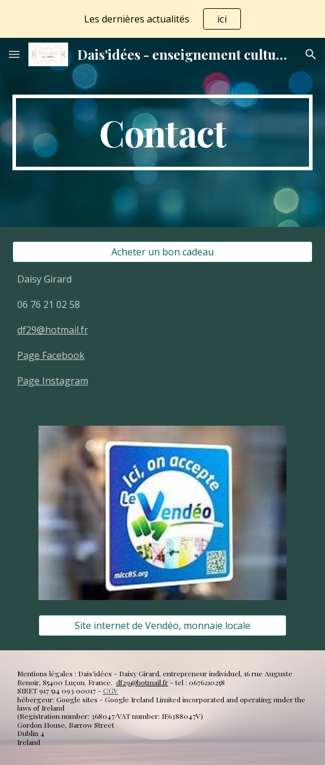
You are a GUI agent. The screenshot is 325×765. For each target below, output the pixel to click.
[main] (162, 132)
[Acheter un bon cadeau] (162, 252)
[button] (14, 54)
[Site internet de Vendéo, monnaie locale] (162, 625)
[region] (162, 19)
